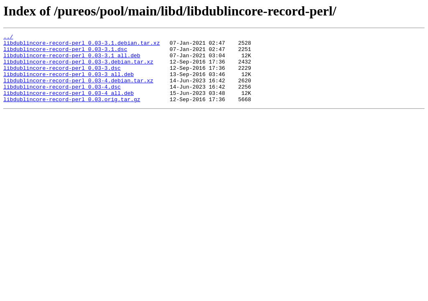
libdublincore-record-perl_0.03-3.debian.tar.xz (78, 67)
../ (8, 37)
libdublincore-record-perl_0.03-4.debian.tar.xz (78, 90)
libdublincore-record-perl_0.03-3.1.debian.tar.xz (81, 45)
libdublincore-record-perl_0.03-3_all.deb (68, 83)
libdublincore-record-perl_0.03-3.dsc (62, 75)
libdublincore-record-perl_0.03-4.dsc (62, 98)
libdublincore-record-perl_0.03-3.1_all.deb (71, 60)
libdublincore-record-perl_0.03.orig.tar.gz (71, 113)
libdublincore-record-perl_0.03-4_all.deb (68, 105)
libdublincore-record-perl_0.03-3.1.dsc (65, 52)
